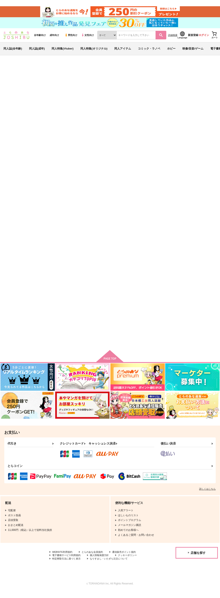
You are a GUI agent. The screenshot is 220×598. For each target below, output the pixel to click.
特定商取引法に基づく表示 (67, 565)
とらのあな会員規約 (95, 557)
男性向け (71, 38)
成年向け (54, 39)
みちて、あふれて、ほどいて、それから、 (194, 208)
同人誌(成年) (37, 52)
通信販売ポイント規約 (129, 557)
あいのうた (184, 310)
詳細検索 (172, 39)
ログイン (204, 38)
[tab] (89, 136)
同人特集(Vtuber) (62, 52)
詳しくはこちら (207, 494)
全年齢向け (40, 39)
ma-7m (34, 91)
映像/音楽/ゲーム (192, 52)
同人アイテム (122, 52)
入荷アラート (152, 83)
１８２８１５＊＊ (146, 206)
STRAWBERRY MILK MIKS (152, 310)
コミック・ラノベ (149, 52)
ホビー (171, 52)
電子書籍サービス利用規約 (67, 561)
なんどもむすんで (141, 91)
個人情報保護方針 (102, 561)
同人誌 (28, 71)
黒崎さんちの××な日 (105, 310)
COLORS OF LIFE (61, 310)
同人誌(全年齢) (12, 52)
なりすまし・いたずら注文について (113, 565)
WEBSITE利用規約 (63, 557)
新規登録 (193, 38)
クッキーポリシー (132, 561)
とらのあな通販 (11, 71)
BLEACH (201, 91)
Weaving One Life (171, 91)
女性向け (87, 38)
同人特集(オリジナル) (93, 52)
